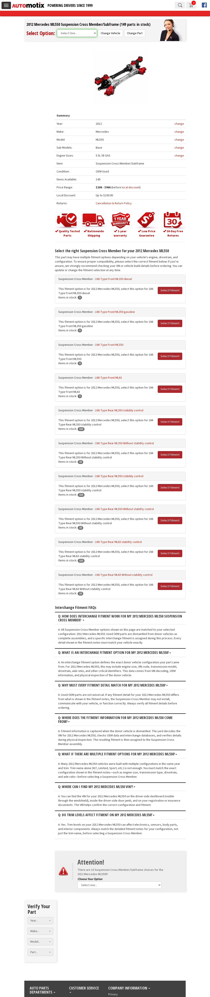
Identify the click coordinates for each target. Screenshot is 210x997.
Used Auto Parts (40, 932)
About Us (114, 924)
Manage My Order (80, 928)
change (179, 124)
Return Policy (77, 932)
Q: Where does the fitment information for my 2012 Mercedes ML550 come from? (119, 719)
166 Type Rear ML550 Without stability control (128, 509)
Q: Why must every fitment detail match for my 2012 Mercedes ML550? (116, 685)
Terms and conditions (122, 928)
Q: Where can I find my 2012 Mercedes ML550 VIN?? (100, 787)
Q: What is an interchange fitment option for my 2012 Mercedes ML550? (118, 652)
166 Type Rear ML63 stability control (122, 542)
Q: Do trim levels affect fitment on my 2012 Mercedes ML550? (110, 815)
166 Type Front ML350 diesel (117, 279)
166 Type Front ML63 (112, 377)
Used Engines (38, 924)
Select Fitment (170, 290)
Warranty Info (77, 936)
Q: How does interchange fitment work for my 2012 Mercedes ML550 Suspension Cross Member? (114, 618)
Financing (75, 941)
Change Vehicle (110, 33)
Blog (72, 924)
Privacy (113, 919)
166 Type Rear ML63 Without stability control (127, 575)
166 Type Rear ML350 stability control (123, 410)
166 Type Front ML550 (113, 344)
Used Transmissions (43, 928)
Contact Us (76, 945)
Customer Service (84, 914)
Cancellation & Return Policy (116, 203)
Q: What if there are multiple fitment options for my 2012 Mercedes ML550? (121, 754)
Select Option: (40, 33)
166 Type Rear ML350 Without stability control (128, 443)
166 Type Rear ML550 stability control (123, 476)
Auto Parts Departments (42, 915)
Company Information (129, 913)
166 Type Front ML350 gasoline (118, 311)
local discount (133, 188)
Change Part (134, 33)
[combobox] (40, 63)
